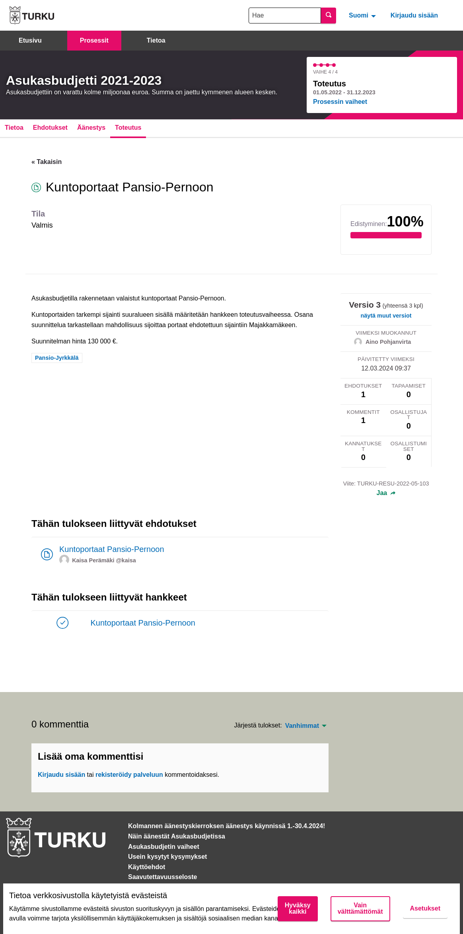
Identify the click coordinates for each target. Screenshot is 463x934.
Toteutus (128, 127)
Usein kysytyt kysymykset (167, 856)
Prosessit (94, 40)
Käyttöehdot (146, 867)
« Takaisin (46, 161)
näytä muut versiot (386, 315)
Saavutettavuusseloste (162, 877)
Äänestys (91, 127)
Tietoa (156, 40)
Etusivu (30, 40)
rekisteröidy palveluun (129, 774)
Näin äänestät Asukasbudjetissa (176, 836)
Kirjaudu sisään (414, 15)
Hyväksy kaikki (298, 908)
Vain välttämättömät (360, 908)
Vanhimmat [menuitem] (302, 726)
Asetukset (425, 908)
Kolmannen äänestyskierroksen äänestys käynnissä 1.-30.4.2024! (226, 826)
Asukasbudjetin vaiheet (163, 846)
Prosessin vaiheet (340, 101)
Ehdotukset (50, 127)
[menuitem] (363, 15)
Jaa (386, 493)
